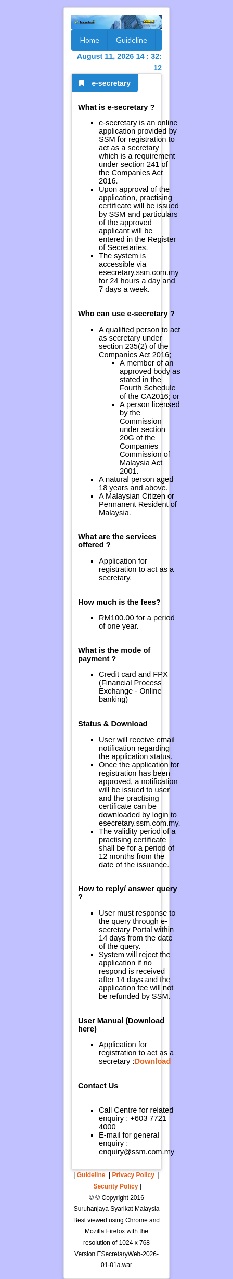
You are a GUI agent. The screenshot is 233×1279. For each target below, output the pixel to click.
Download (152, 1061)
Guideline (131, 39)
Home (89, 39)
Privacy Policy (133, 1175)
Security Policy (115, 1186)
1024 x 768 (134, 1242)
